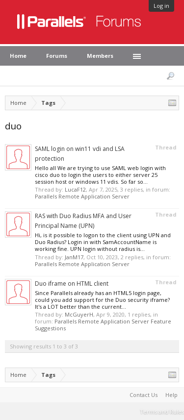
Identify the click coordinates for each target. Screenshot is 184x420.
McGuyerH (79, 314)
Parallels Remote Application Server (82, 196)
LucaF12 (75, 189)
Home (18, 55)
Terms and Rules (162, 411)
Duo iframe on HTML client (71, 283)
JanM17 (74, 257)
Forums (56, 55)
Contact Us (144, 394)
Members (100, 55)
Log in (161, 5)
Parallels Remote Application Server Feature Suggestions (103, 325)
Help (171, 394)
